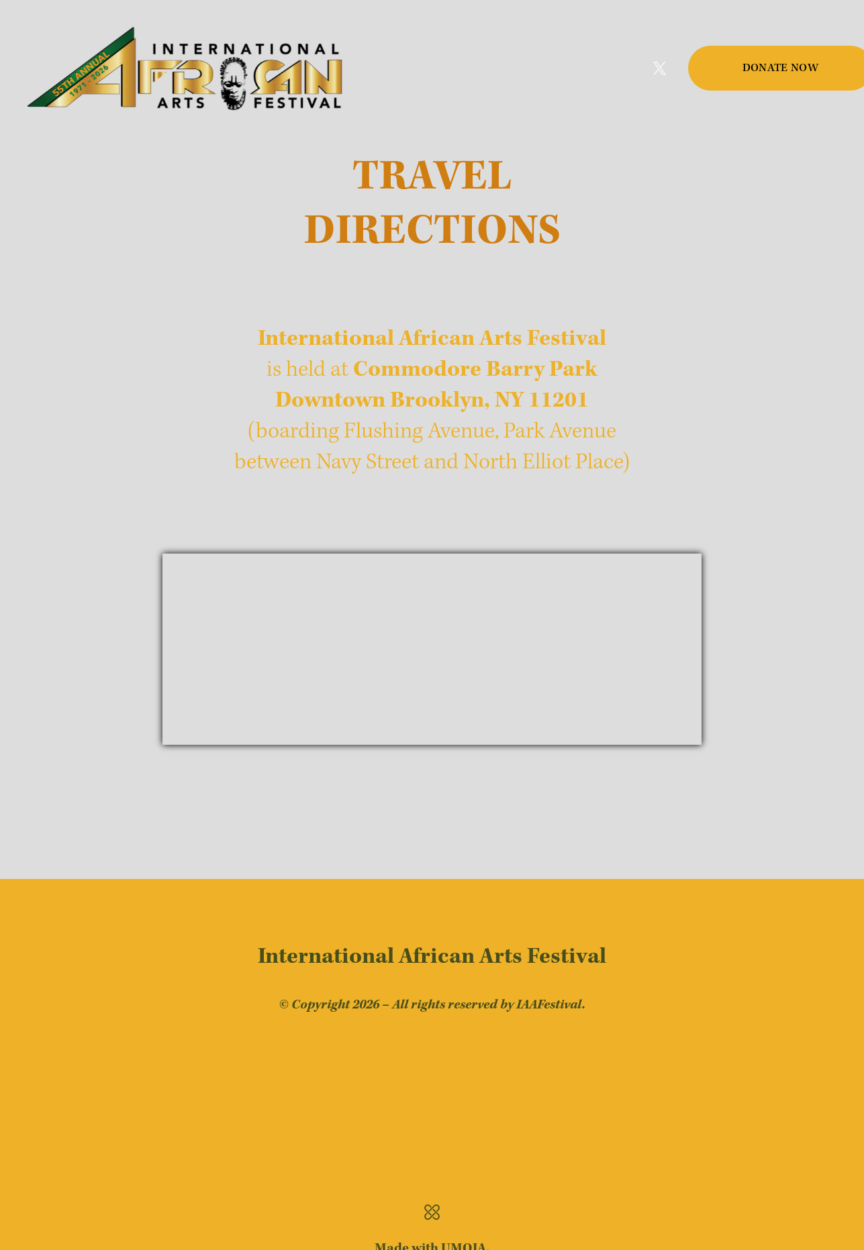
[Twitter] (660, 68)
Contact (547, 93)
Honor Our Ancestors (511, 68)
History (501, 43)
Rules (555, 43)
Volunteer (408, 68)
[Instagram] (598, 68)
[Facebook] (629, 68)
